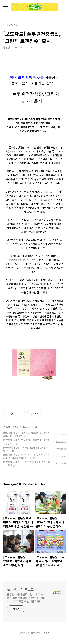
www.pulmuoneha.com (22, 260)
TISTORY (35, 633)
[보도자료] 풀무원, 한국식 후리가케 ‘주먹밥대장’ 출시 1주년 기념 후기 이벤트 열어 (26, 456)
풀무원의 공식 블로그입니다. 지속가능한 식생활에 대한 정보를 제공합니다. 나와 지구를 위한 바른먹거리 (26, 597)
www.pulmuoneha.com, (22, 151)
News (7, 426)
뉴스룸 (16, 426)
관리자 (47, 633)
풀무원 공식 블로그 (20, 589)
